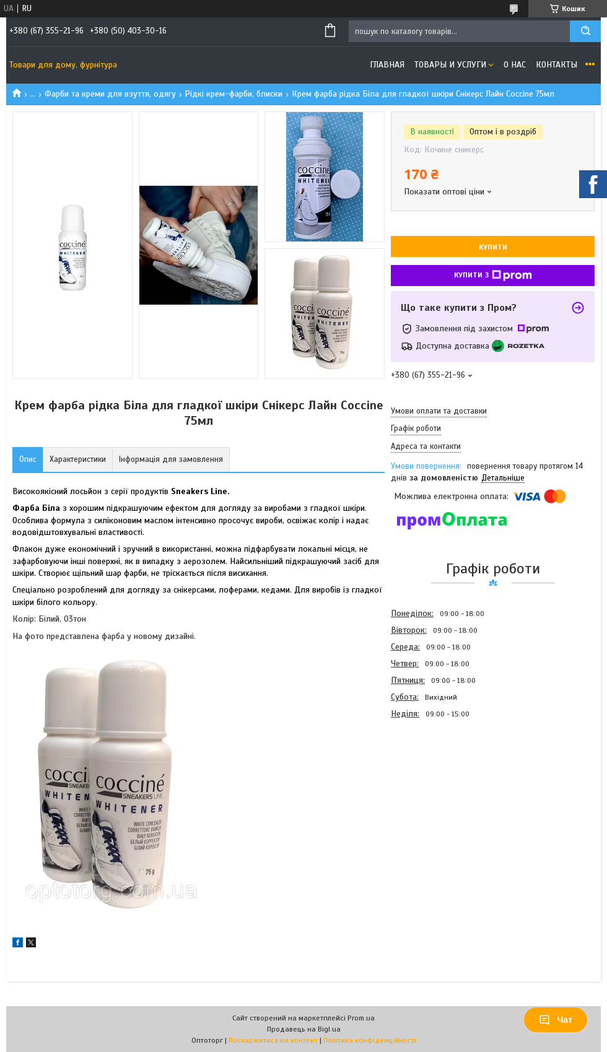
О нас (515, 64)
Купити (493, 247)
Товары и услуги (450, 64)
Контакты (556, 64)
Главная (387, 64)
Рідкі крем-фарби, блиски (233, 94)
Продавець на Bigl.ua (304, 1029)
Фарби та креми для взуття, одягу (110, 94)
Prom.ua (361, 1018)
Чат (555, 1019)
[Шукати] (585, 31)
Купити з (493, 275)
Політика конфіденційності (369, 1040)
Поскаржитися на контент (273, 1040)
